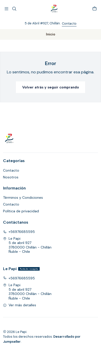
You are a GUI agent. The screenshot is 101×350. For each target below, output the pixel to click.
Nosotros (10, 177)
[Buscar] (14, 9)
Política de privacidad (21, 211)
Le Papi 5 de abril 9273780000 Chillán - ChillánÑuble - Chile (27, 245)
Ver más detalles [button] (19, 305)
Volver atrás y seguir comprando (50, 87)
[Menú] (6, 9)
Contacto (69, 23)
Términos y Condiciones (23, 197)
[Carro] (94, 9)
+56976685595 (19, 231)
